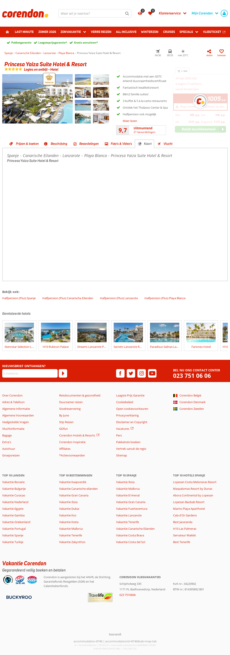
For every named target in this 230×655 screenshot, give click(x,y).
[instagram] (141, 373)
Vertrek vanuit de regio (131, 449)
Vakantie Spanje (12, 535)
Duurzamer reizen (71, 402)
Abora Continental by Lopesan (193, 495)
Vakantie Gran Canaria (73, 495)
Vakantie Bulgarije (14, 489)
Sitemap (121, 455)
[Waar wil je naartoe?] (94, 13)
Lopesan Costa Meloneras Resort (194, 482)
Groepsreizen (11, 455)
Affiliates (64, 449)
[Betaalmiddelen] (18, 597)
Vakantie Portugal (14, 529)
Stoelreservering (70, 409)
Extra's (6, 442)
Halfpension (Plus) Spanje (19, 298)
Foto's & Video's (121, 144)
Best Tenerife (181, 542)
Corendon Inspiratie (72, 442)
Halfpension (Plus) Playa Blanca (164, 298)
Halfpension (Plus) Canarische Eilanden (67, 298)
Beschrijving (59, 144)
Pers (119, 435)
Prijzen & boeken (27, 144)
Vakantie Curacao (13, 495)
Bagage (7, 435)
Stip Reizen (66, 422)
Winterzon (149, 32)
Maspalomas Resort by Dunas (192, 489)
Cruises (169, 32)
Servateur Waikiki (184, 535)
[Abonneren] (63, 373)
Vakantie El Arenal (128, 495)
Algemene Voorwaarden (18, 415)
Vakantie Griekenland (16, 522)
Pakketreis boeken (128, 442)
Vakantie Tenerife (70, 535)
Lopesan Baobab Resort (189, 502)
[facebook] (120, 373)
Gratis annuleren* (86, 42)
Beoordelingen (89, 144)
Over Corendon (12, 395)
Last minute (24, 32)
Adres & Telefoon (13, 402)
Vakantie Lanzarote (129, 515)
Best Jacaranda (182, 522)
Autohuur (8, 449)
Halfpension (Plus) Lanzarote (119, 298)
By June (64, 415)
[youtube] (152, 373)
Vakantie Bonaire (13, 482)
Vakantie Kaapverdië (72, 482)
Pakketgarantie (21, 42)
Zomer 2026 (47, 32)
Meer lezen (130, 121)
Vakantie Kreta (68, 522)
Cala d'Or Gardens (185, 515)
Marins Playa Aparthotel (189, 509)
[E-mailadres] (30, 373)
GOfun (63, 429)
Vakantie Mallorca (71, 529)
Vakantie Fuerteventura (131, 509)
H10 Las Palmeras (184, 529)
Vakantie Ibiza (68, 502)
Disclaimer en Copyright (131, 422)
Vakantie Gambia (13, 515)
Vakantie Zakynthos (72, 542)
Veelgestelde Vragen (15, 422)
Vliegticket (212, 32)
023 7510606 (127, 595)
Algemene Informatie (16, 409)
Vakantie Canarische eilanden (78, 489)
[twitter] (131, 373)
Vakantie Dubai (69, 509)
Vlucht (168, 144)
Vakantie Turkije (12, 542)
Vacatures (122, 429)
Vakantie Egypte (12, 509)
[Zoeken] (127, 13)
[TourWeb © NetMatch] (115, 634)
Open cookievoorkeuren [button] (132, 409)
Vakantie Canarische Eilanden (135, 529)
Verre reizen (101, 32)
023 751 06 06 (192, 375)
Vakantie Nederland (15, 502)
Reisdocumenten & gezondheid (79, 395)
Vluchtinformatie (13, 429)
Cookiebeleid (124, 402)
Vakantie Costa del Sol (130, 542)
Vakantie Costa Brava (130, 535)
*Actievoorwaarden (72, 455)
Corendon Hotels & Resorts (77, 435)
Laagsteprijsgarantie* (52, 42)
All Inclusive (126, 32)
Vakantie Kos (67, 515)
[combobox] (94, 13)
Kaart (148, 144)
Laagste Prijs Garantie (130, 395)
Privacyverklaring (127, 415)
